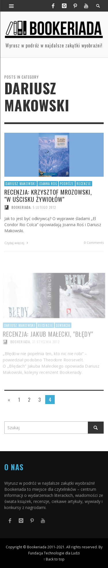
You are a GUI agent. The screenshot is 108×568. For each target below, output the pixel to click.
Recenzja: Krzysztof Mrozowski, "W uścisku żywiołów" (48, 195)
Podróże (67, 183)
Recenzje (84, 183)
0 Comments (94, 242)
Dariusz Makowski (20, 183)
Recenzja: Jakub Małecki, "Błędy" (48, 340)
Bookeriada (21, 207)
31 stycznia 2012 (46, 348)
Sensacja (63, 332)
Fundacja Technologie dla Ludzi (54, 553)
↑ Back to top (54, 559)
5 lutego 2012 (44, 207)
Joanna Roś (48, 183)
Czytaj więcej (16, 243)
